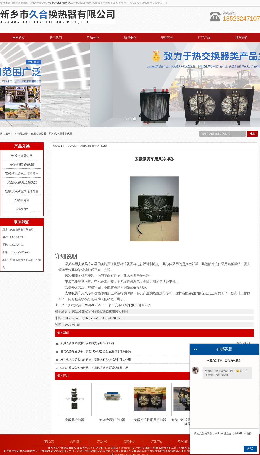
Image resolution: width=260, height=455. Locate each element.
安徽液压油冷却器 (112, 412)
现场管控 (167, 37)
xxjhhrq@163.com (20, 245)
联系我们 (241, 37)
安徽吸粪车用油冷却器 (84, 298)
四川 (153, 451)
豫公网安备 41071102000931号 (130, 448)
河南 (118, 451)
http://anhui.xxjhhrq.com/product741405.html (94, 311)
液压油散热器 (39, 126)
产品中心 (93, 37)
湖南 (159, 451)
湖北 (135, 451)
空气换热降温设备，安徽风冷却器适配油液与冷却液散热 (95, 344)
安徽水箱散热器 (21, 148)
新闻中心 (130, 37)
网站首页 (19, 37)
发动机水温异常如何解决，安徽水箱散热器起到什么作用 (95, 352)
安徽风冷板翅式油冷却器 (22, 166)
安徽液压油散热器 (22, 157)
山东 (129, 451)
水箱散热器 (21, 126)
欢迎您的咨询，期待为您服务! (224, 360)
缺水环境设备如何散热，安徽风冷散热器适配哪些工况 (94, 360)
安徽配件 (22, 202)
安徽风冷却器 (74, 412)
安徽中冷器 (21, 193)
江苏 (147, 451)
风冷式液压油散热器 (60, 126)
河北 (124, 451)
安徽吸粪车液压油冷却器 (132, 298)
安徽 (141, 451)
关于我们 (56, 37)
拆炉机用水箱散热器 (58, 2)
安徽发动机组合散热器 (22, 175)
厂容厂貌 (204, 37)
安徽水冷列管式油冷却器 (22, 184)
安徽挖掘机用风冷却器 (150, 412)
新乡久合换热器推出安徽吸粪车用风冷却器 (87, 335)
